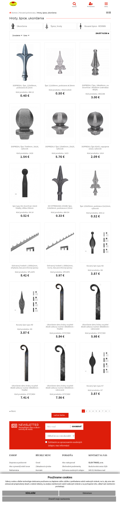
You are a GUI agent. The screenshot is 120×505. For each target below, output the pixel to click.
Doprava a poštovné (17, 462)
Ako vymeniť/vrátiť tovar (19, 466)
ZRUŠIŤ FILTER (102, 33)
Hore (12, 411)
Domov (13, 12)
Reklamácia (14, 470)
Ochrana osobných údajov (73, 470)
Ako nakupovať (68, 462)
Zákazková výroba (43, 466)
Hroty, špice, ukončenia (46, 12)
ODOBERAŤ (77, 426)
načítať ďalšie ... (60, 415)
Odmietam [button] (87, 493)
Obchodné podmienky (71, 466)
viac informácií (62, 445)
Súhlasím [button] (30, 493)
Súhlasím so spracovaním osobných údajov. (63, 444)
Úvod (38, 462)
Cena (25, 35)
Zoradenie (16, 35)
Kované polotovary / (28, 12)
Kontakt (39, 470)
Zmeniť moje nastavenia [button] (59, 499)
